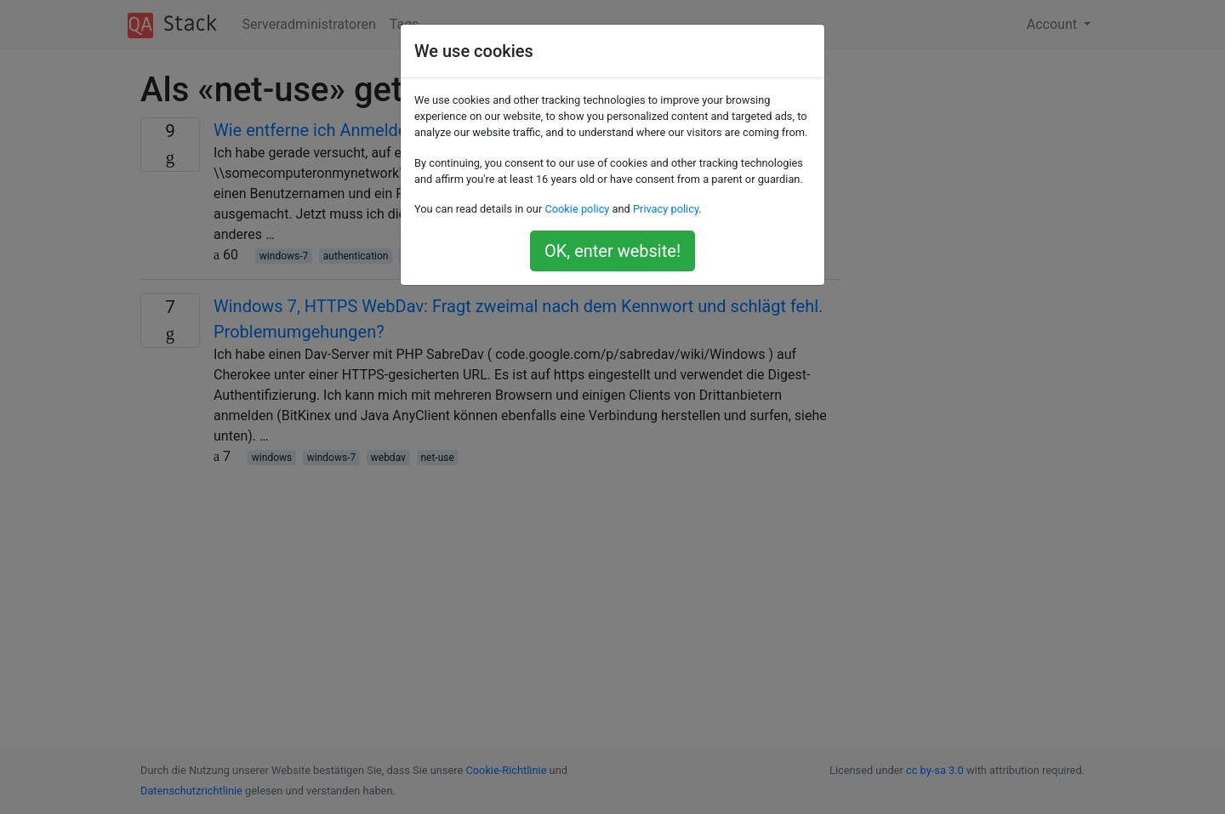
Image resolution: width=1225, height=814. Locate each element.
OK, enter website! (612, 251)
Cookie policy (576, 208)
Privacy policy (665, 208)
